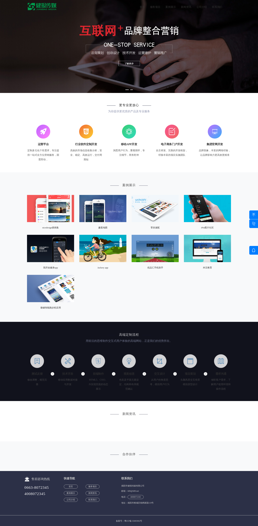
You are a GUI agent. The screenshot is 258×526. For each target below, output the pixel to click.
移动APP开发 (129, 144)
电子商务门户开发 (172, 144)
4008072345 (34, 494)
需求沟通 (220, 375)
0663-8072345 (36, 487)
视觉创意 (129, 375)
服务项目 (155, 7)
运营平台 (43, 144)
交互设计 (159, 375)
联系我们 (217, 7)
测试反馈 (37, 375)
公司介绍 (201, 7)
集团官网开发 (215, 144)
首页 (142, 7)
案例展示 (170, 7)
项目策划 (190, 375)
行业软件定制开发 (86, 144)
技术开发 (67, 375)
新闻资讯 (186, 7)
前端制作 (98, 375)
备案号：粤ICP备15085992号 (129, 521)
